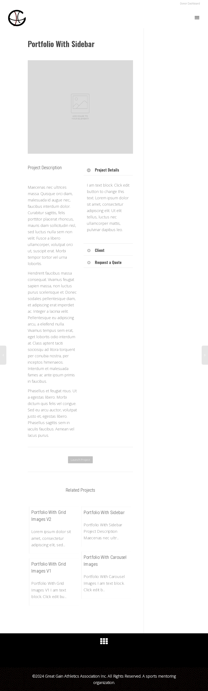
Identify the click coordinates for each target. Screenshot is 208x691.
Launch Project (80, 460)
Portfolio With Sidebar (104, 512)
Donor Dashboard (190, 3)
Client (99, 250)
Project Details (107, 170)
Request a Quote (108, 262)
